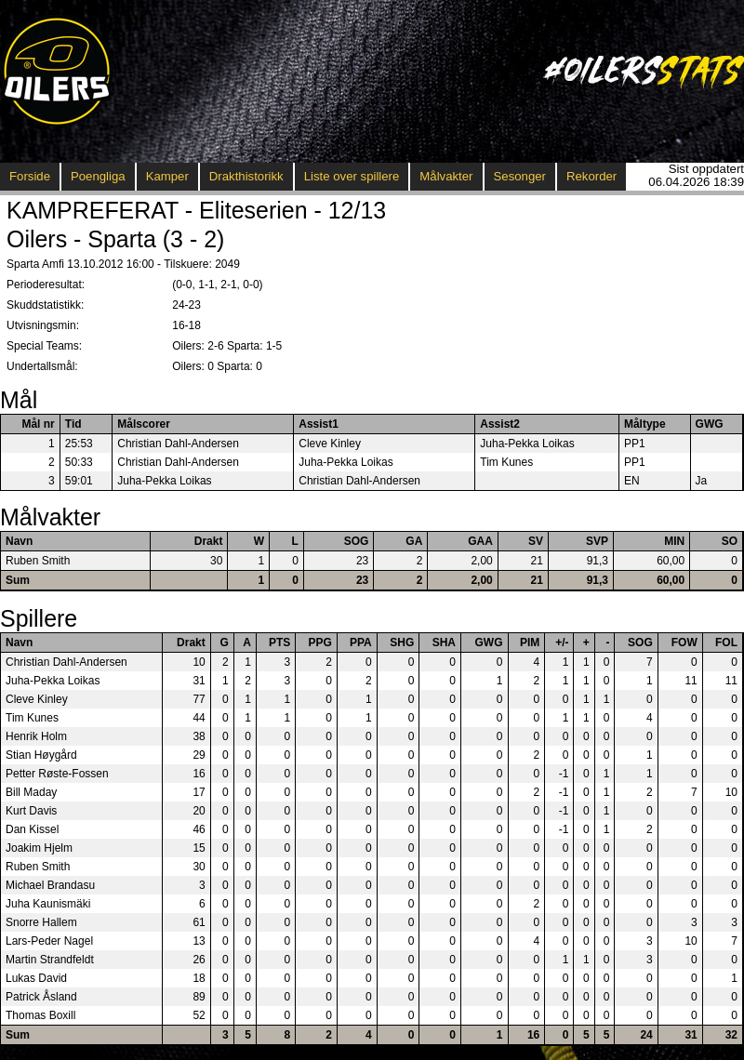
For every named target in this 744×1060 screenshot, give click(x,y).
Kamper (167, 176)
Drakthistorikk (246, 176)
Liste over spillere (352, 176)
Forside (29, 176)
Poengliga (98, 176)
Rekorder (591, 176)
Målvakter (445, 176)
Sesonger (520, 176)
